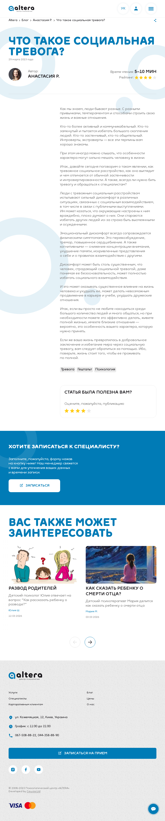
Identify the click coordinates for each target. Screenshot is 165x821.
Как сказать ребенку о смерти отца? (114, 591)
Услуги (13, 692)
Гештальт (85, 369)
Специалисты (18, 698)
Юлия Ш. (14, 610)
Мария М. (92, 611)
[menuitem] (43, 693)
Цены (90, 698)
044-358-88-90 (48, 735)
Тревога (67, 369)
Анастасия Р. (44, 76)
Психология (105, 369)
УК (123, 8)
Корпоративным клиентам (26, 704)
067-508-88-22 (25, 735)
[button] (151, 8)
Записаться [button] (34, 485)
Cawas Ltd (33, 791)
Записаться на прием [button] (82, 753)
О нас (90, 704)
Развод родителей (33, 588)
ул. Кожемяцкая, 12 (29, 717)
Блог (90, 692)
